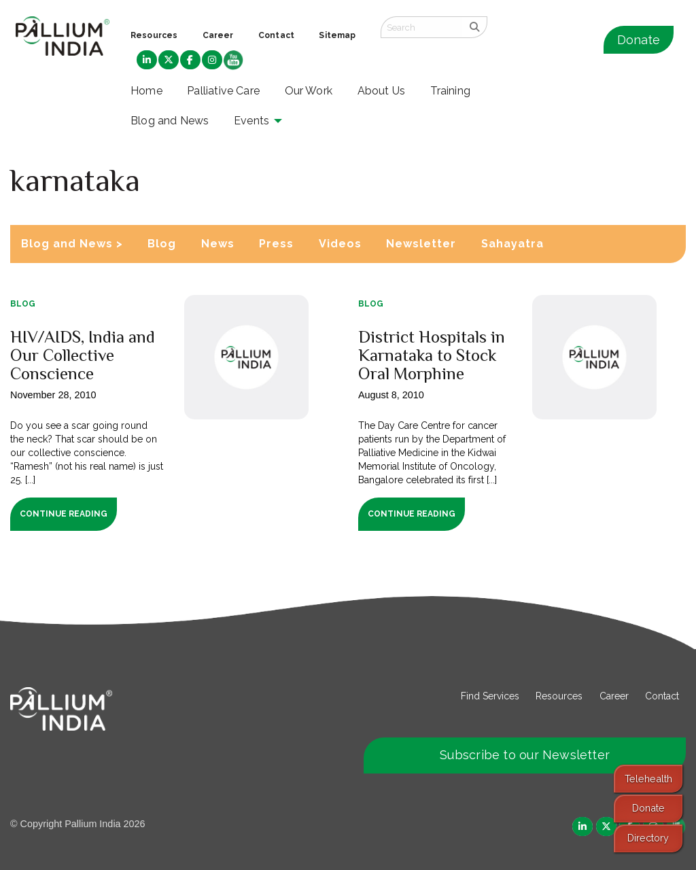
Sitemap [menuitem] (337, 35)
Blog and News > (72, 243)
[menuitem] (147, 60)
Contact (662, 696)
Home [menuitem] (146, 90)
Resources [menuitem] (153, 35)
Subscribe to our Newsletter (525, 755)
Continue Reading (63, 514)
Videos (340, 243)
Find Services (490, 696)
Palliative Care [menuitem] (223, 90)
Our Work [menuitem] (309, 90)
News (217, 243)
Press (276, 243)
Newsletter (421, 243)
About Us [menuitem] (382, 90)
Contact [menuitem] (276, 35)
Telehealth (648, 778)
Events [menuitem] (251, 120)
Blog (161, 243)
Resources (559, 696)
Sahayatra (512, 243)
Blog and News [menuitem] (169, 120)
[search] (474, 27)
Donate (638, 40)
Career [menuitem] (218, 35)
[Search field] (421, 27)
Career (614, 696)
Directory (648, 837)
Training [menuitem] (450, 90)
